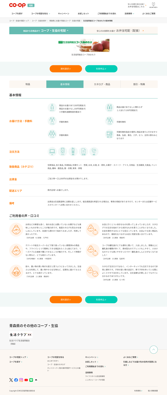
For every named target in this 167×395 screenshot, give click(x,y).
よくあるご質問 (148, 13)
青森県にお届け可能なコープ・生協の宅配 (64, 20)
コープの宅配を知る (39, 13)
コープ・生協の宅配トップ (19, 20)
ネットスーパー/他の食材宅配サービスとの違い (63, 369)
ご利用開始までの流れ (107, 13)
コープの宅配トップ (17, 357)
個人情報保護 (153, 390)
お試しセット (83, 13)
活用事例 (128, 13)
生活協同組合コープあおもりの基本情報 (97, 20)
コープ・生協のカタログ (56, 364)
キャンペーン (63, 13)
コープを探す (17, 13)
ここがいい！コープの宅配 (95, 380)
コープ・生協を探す (39, 20)
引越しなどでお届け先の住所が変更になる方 (140, 363)
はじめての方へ (53, 361)
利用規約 (138, 390)
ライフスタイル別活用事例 (95, 376)
